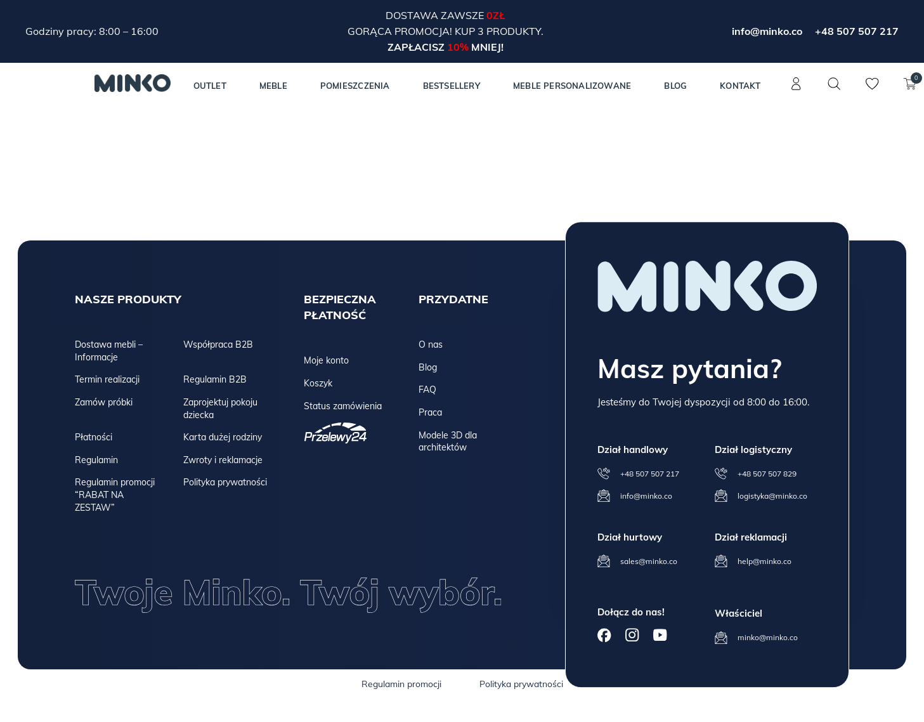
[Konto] (796, 90)
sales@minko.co (648, 561)
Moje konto (326, 360)
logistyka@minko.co (772, 496)
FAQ (427, 389)
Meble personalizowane (572, 86)
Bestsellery (451, 86)
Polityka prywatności (225, 482)
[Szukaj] (834, 83)
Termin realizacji (107, 379)
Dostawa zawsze (436, 15)
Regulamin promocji (401, 683)
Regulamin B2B (215, 379)
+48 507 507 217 (857, 31)
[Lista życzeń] (872, 90)
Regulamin (96, 460)
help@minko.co (764, 561)
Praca (430, 412)
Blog (675, 86)
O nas (431, 344)
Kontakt (740, 86)
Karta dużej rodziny (222, 437)
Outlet (209, 86)
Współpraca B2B (218, 344)
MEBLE (273, 86)
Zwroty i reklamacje (223, 460)
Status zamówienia (343, 406)
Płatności (93, 437)
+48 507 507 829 (767, 473)
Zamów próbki (104, 402)
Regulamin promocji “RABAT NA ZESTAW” (115, 494)
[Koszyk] (910, 90)
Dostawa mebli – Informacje (109, 351)
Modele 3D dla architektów (448, 442)
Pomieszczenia (355, 86)
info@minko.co (767, 31)
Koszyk (318, 383)
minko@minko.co (768, 637)
